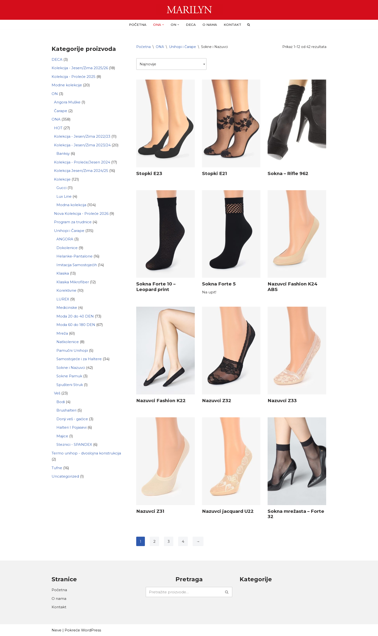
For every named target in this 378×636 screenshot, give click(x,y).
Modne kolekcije (67, 85)
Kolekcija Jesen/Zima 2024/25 (81, 170)
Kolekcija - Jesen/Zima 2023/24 (82, 145)
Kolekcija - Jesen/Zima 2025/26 (80, 68)
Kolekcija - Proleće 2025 (73, 76)
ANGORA (64, 239)
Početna (137, 25)
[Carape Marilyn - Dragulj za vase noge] (189, 9)
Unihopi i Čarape (69, 230)
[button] (163, 25)
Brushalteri (66, 410)
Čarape (60, 110)
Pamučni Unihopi (72, 350)
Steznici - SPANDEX (74, 444)
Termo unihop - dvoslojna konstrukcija (86, 453)
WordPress (91, 630)
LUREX (62, 299)
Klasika (62, 273)
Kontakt (232, 25)
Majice (62, 436)
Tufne (57, 468)
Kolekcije (62, 179)
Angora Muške (67, 102)
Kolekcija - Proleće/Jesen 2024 (82, 162)
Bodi (60, 401)
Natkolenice (67, 341)
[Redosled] (171, 64)
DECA (191, 25)
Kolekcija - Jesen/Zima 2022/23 (82, 136)
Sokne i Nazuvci (70, 367)
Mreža (62, 333)
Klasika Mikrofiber (72, 282)
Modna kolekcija (71, 205)
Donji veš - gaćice (72, 419)
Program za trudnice (73, 222)
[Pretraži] (184, 592)
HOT (58, 128)
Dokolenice (67, 247)
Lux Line (64, 196)
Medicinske (66, 307)
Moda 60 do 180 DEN (75, 324)
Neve (56, 630)
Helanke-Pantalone (74, 256)
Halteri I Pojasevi (71, 427)
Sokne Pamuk (69, 376)
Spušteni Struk (69, 384)
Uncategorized (65, 476)
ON (55, 93)
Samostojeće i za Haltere (79, 359)
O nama (209, 25)
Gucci (61, 187)
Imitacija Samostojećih (76, 265)
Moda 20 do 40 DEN (75, 316)
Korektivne (66, 290)
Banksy (63, 153)
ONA (56, 119)
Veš (57, 393)
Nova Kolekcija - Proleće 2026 (81, 213)
